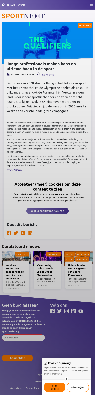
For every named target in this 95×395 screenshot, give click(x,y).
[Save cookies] (54, 387)
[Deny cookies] (78, 387)
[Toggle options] (66, 379)
